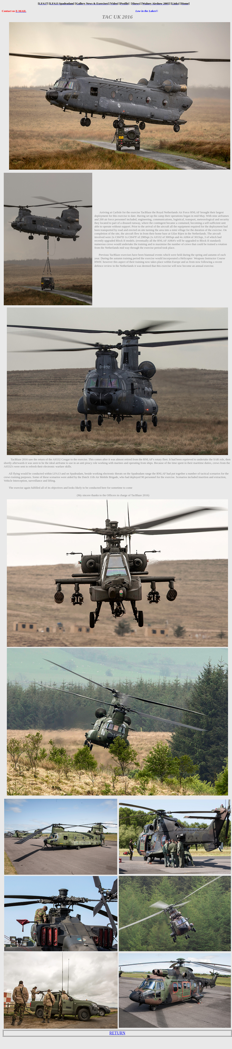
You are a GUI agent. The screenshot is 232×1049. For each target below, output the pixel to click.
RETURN (117, 1033)
